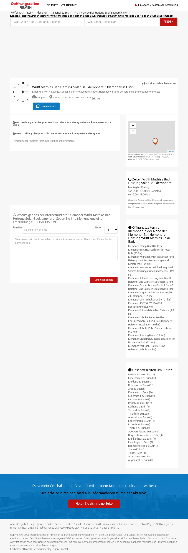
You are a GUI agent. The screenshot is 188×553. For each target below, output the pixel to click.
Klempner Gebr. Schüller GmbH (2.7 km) (149, 299)
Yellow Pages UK (49, 527)
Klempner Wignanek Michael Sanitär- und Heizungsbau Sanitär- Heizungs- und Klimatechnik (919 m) (151, 260)
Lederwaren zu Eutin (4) (141, 420)
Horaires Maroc (110, 524)
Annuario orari (92, 524)
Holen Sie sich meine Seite (94, 503)
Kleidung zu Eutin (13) (140, 381)
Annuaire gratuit (19, 524)
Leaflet (170, 151)
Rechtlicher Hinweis (21, 549)
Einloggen (143, 5)
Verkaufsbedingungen (46, 549)
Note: (98, 227)
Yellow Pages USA (69, 527)
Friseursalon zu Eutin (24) (142, 377)
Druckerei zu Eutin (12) (141, 384)
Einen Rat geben (104, 279)
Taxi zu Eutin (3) (137, 452)
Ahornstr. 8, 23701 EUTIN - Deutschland (70, 97)
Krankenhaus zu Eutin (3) (142, 438)
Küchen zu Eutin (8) (139, 406)
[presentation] (40, 269)
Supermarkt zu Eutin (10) (142, 395)
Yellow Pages (147, 524)
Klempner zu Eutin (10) (140, 392)
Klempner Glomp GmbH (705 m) (145, 245)
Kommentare (46, 106)
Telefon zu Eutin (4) (139, 427)
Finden (169, 21)
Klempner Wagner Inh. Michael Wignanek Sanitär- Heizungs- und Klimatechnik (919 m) (151, 271)
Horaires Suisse (53, 524)
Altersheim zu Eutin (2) (140, 456)
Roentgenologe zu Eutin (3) (143, 445)
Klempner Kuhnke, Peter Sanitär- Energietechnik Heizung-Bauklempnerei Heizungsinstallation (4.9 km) (150, 321)
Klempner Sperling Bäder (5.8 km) (146, 334)
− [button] (133, 131)
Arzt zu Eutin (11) (138, 388)
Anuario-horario (129, 524)
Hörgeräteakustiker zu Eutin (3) (145, 434)
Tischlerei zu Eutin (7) (140, 413)
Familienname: (16, 227)
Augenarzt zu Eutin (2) (140, 459)
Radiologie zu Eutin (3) (140, 441)
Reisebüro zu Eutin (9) (140, 402)
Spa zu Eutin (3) (136, 449)
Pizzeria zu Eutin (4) (139, 424)
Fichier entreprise (109, 527)
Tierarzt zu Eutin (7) (139, 409)
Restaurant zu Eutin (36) (141, 374)
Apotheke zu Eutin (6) (140, 417)
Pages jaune (36, 524)
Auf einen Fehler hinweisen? (159, 83)
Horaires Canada (73, 524)
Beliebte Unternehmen (61, 5)
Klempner (39, 97)
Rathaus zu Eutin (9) (139, 399)
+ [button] (133, 125)
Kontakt (65, 549)
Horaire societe (89, 527)
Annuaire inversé (28, 527)
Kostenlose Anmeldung (165, 5)
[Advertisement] (50, 53)
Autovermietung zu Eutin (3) (143, 431)
